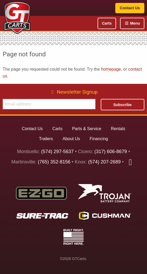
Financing (99, 138)
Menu (132, 23)
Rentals (118, 128)
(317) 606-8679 (110, 151)
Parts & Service (86, 128)
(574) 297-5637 (57, 151)
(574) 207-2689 (104, 162)
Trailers (46, 138)
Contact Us (130, 8)
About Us (71, 138)
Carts (107, 23)
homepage (111, 69)
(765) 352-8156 (54, 162)
